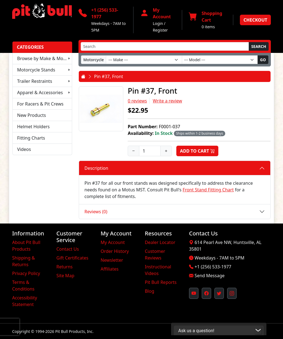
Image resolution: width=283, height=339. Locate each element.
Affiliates (110, 269)
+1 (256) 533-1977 (213, 267)
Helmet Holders (33, 127)
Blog (149, 291)
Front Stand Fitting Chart (208, 190)
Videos (24, 149)
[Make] (144, 59)
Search (258, 46)
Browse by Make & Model (43, 58)
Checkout (255, 20)
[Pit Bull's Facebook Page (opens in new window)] (206, 293)
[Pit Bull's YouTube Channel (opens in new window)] (193, 293)
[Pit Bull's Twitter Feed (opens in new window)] (219, 293)
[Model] (220, 59)
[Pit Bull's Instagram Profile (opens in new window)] (232, 293)
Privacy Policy (26, 273)
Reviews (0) (96, 212)
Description (96, 168)
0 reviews (137, 101)
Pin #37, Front (108, 76)
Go (263, 59)
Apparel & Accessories (40, 92)
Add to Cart (197, 151)
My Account (113, 242)
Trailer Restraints (34, 81)
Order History (115, 251)
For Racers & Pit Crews (40, 104)
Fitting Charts (31, 138)
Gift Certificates (72, 258)
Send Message (209, 276)
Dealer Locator (160, 242)
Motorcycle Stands (36, 70)
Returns (64, 267)
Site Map (65, 276)
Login (158, 23)
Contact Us (67, 249)
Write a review (167, 101)
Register (160, 30)
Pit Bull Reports (161, 282)
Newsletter (112, 260)
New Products (31, 115)
